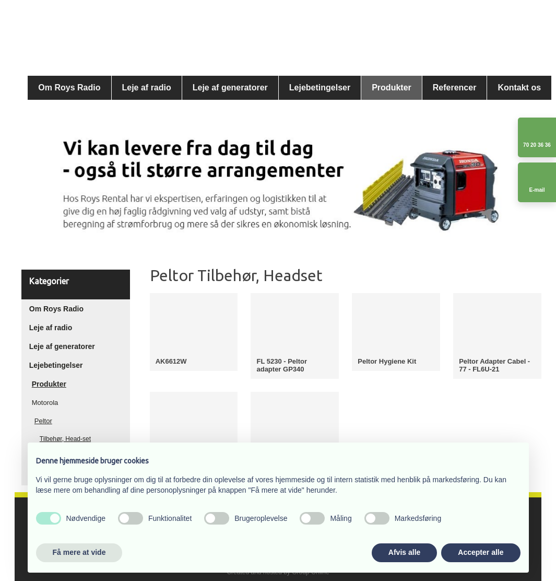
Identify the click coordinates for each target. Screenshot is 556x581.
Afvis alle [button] (404, 552)
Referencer (455, 87)
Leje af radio (146, 87)
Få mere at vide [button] (79, 552)
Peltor (43, 421)
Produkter (391, 87)
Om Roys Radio (69, 87)
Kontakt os (519, 87)
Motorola (45, 402)
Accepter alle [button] (480, 552)
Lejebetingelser (319, 87)
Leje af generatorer (230, 87)
